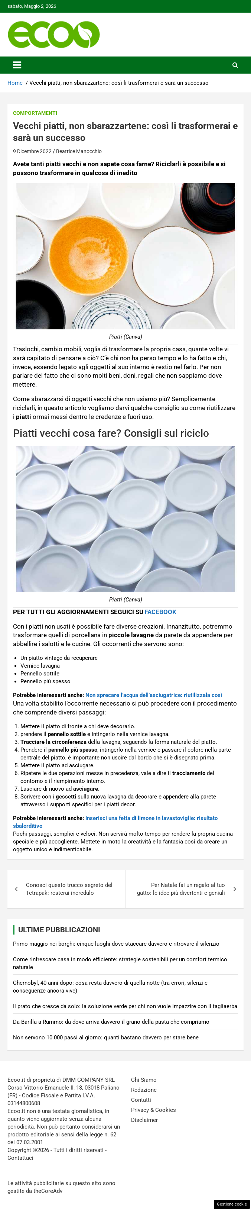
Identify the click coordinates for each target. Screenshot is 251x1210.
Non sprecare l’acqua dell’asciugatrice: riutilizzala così (153, 695)
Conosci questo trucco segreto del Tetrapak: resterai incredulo (69, 889)
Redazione (144, 1090)
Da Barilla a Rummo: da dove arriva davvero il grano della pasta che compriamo (111, 1022)
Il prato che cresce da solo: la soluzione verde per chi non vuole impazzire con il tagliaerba (125, 1006)
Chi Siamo (144, 1080)
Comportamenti (35, 113)
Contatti (141, 1100)
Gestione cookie (232, 1204)
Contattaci (20, 1158)
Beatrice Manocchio (79, 151)
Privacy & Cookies (153, 1110)
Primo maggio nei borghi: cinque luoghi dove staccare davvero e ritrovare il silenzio (116, 943)
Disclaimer (144, 1120)
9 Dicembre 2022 (32, 151)
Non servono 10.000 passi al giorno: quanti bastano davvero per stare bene (106, 1037)
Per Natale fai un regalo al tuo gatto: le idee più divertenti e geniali (181, 889)
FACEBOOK (160, 612)
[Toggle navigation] (17, 65)
